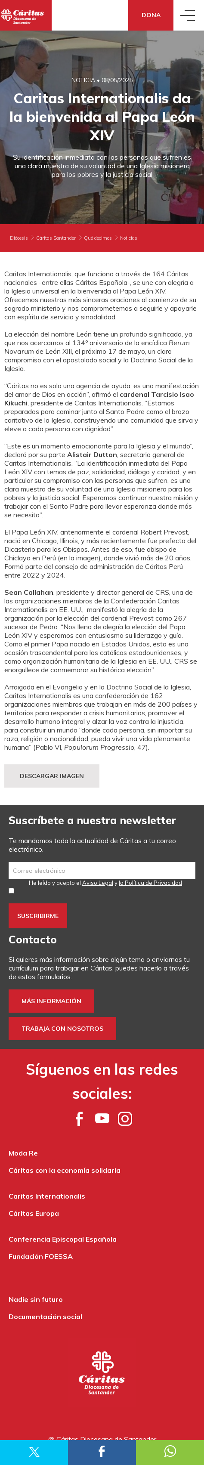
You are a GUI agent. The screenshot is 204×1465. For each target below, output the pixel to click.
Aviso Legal (97, 882)
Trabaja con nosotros (62, 1028)
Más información (51, 1001)
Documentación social (45, 1316)
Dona (151, 15)
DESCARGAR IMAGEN (52, 776)
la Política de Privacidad (150, 882)
